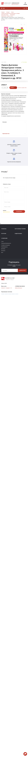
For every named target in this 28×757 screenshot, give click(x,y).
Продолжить (19, 211)
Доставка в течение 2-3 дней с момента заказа (14, 143)
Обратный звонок (14, 4)
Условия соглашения (5, 245)
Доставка (3, 248)
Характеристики (13, 133)
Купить (13, 87)
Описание (13, 122)
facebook (3, 287)
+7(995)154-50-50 (15, 3)
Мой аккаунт (24, 8)
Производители (4, 246)
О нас (2, 241)
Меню (3, 8)
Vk (11, 287)
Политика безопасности (6, 243)
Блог (2, 252)
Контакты (3, 250)
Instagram (8, 287)
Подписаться (22, 270)
